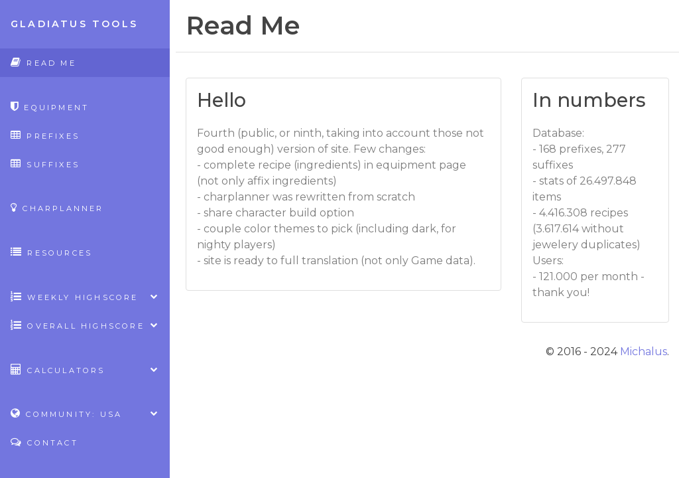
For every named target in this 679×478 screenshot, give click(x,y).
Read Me (43, 62)
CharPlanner (57, 207)
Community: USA (85, 413)
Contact (44, 441)
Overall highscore (85, 325)
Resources (51, 252)
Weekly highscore (85, 296)
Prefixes (45, 135)
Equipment (50, 106)
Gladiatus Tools (74, 24)
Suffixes (45, 163)
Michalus (643, 351)
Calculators (85, 369)
